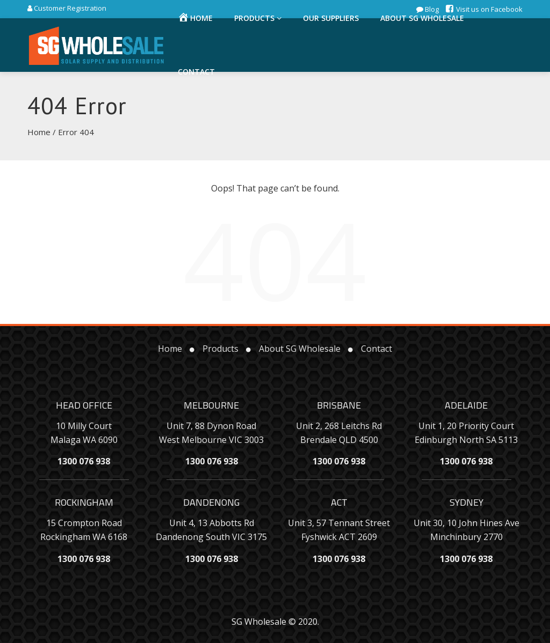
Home (38, 132)
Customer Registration (69, 8)
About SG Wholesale (300, 348)
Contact (196, 71)
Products (220, 348)
